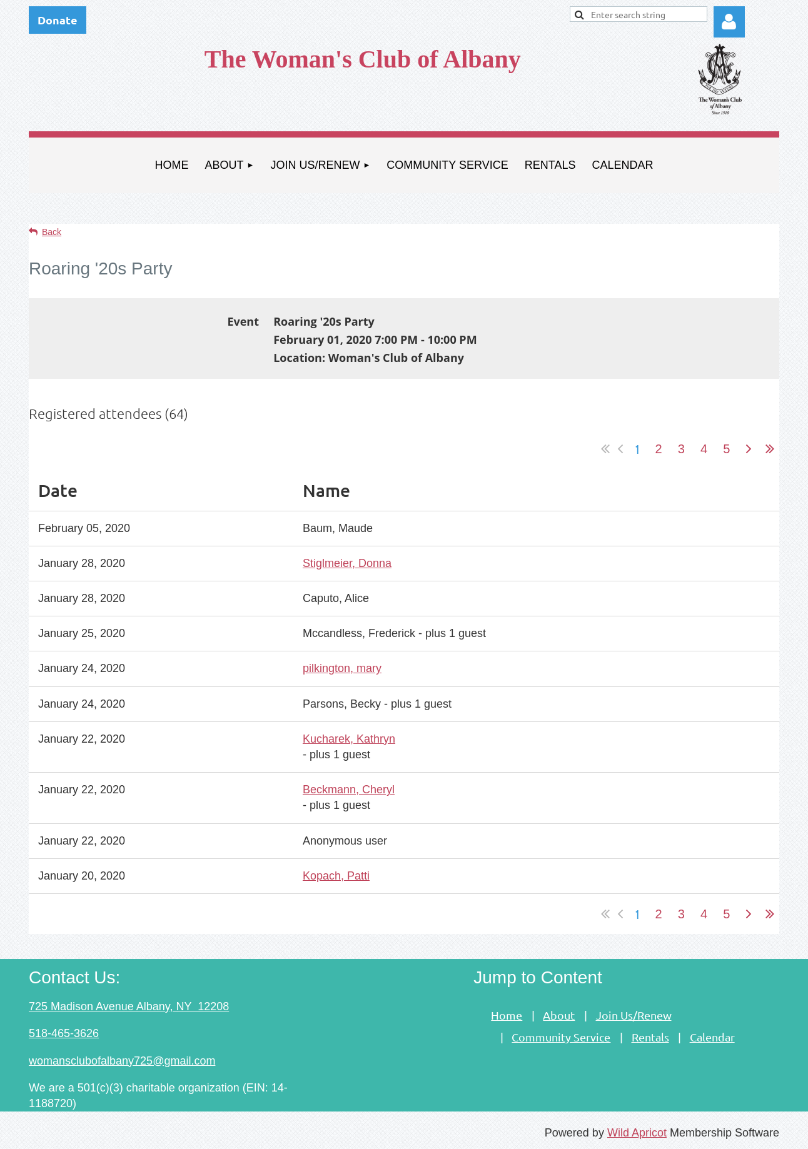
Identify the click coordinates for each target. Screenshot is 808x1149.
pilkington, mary (342, 668)
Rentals (650, 1036)
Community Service (561, 1036)
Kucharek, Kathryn (349, 739)
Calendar (712, 1036)
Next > (748, 448)
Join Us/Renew (634, 1014)
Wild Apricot (637, 1132)
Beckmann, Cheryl (349, 789)
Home (506, 1014)
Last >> (770, 448)
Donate (58, 20)
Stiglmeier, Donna (347, 563)
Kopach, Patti (336, 876)
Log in (729, 22)
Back (51, 232)
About (559, 1014)
